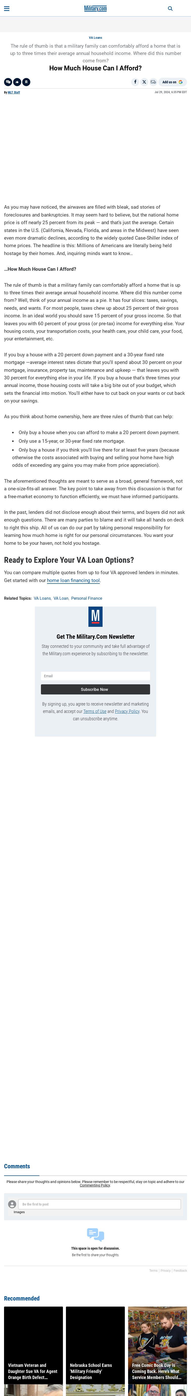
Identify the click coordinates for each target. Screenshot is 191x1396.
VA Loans (95, 38)
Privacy (166, 1270)
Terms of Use (94, 711)
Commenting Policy (95, 1185)
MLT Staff (14, 92)
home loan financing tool (73, 580)
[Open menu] (6, 9)
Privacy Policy (127, 711)
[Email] (153, 82)
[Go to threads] (8, 82)
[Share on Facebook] (135, 82)
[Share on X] (144, 82)
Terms (153, 1270)
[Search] (170, 9)
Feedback (180, 1270)
